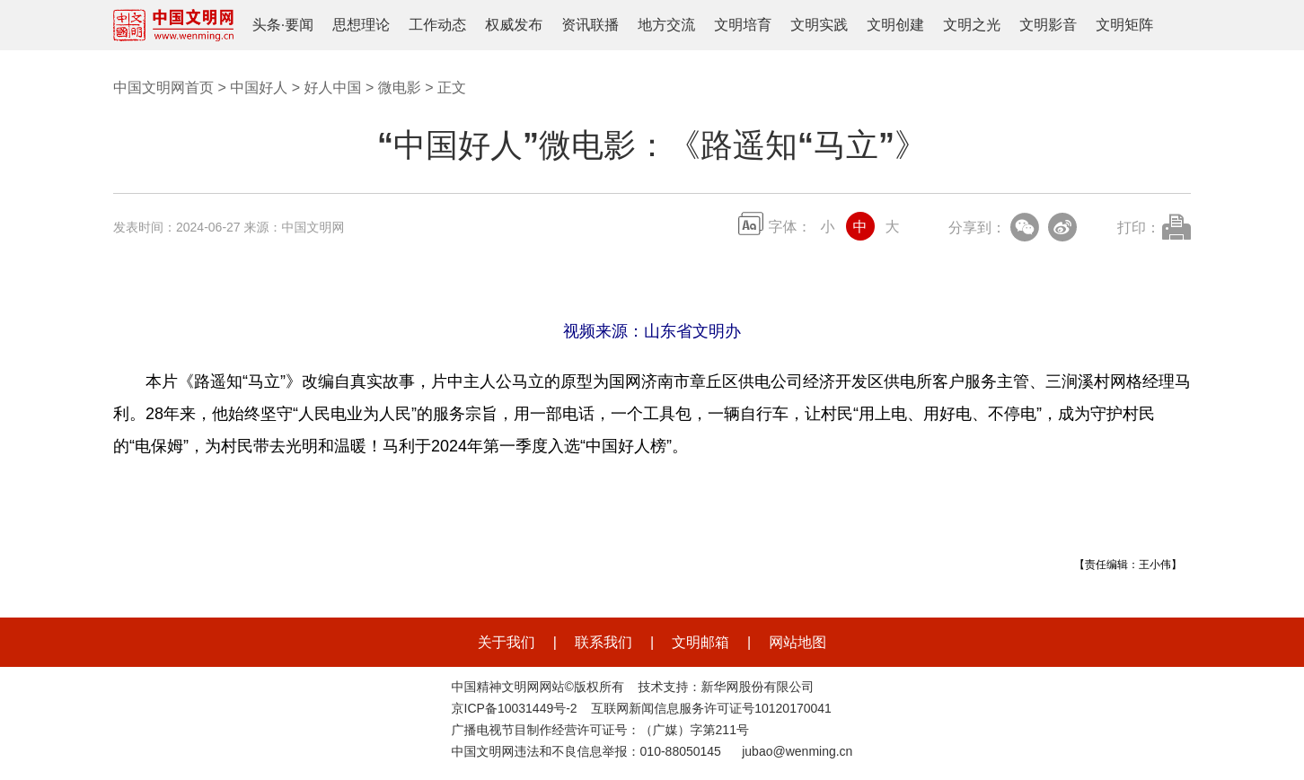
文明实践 (819, 24)
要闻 (299, 24)
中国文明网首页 (163, 87)
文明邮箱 (700, 642)
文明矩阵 (1124, 24)
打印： (1138, 227)
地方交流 (666, 24)
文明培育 (742, 24)
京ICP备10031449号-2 (514, 708)
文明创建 (895, 24)
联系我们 (603, 642)
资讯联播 (590, 24)
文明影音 (1048, 24)
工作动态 (437, 24)
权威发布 (513, 24)
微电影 (399, 87)
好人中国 (332, 87)
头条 (266, 24)
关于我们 (506, 642)
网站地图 (797, 642)
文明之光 (971, 24)
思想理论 (361, 24)
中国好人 (258, 87)
